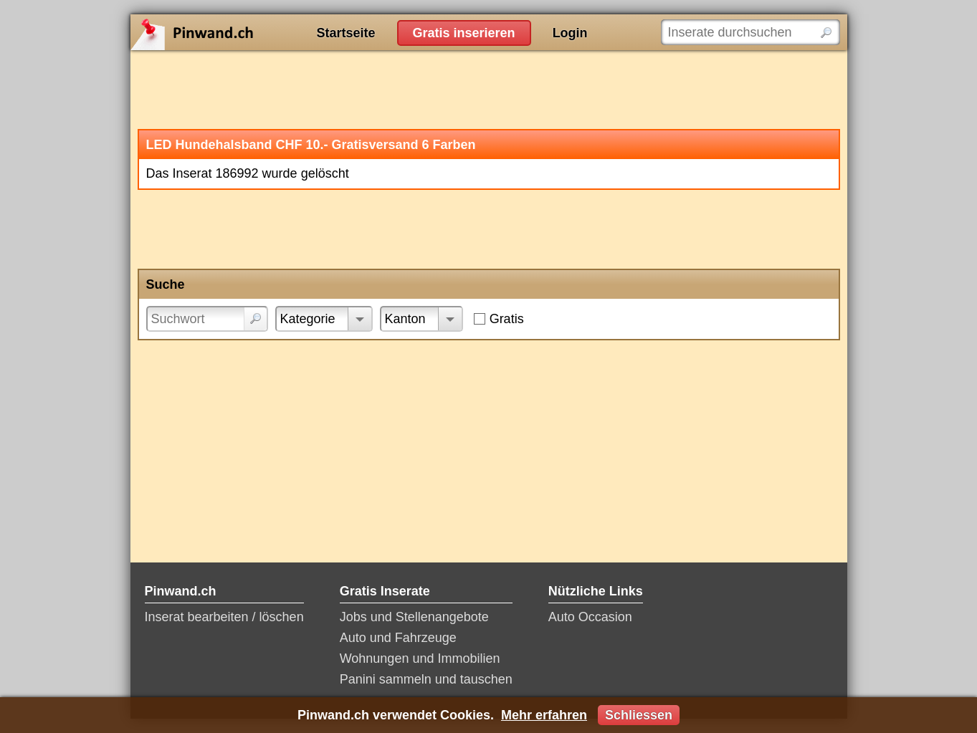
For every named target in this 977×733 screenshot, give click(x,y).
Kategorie (307, 319)
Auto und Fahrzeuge (398, 638)
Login (570, 33)
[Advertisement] (489, 89)
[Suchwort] (207, 319)
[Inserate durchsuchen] (750, 32)
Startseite (346, 33)
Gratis (507, 319)
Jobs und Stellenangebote (414, 617)
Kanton (405, 319)
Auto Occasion (590, 617)
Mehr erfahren (544, 715)
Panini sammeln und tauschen (426, 679)
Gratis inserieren (464, 33)
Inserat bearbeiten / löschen (224, 617)
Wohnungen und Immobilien (420, 658)
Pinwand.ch (237, 32)
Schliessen (638, 715)
